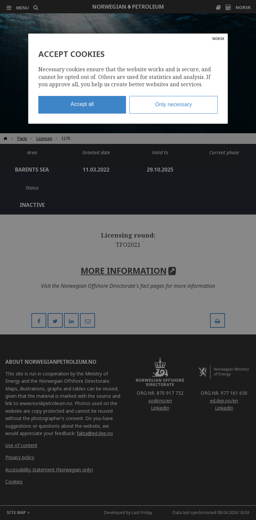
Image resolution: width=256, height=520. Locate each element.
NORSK (218, 38)
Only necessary (173, 104)
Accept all (82, 104)
